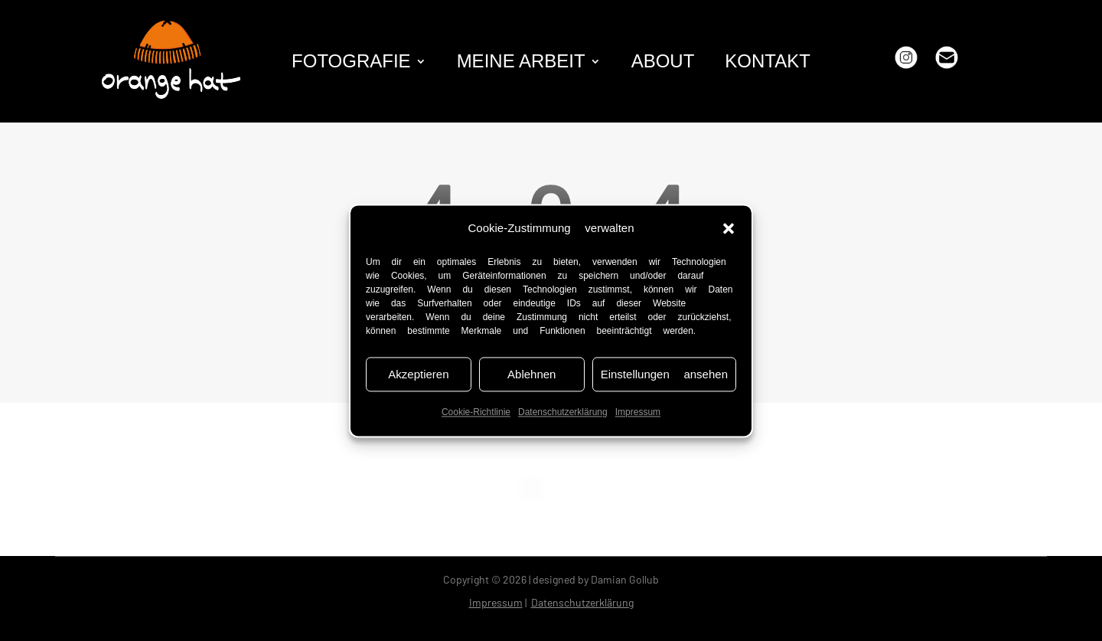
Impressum (637, 412)
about (663, 63)
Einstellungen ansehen (664, 374)
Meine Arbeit (521, 63)
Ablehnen (531, 374)
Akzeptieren (418, 374)
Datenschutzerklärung (563, 412)
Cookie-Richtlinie (476, 412)
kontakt (767, 63)
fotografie (351, 63)
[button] (728, 228)
